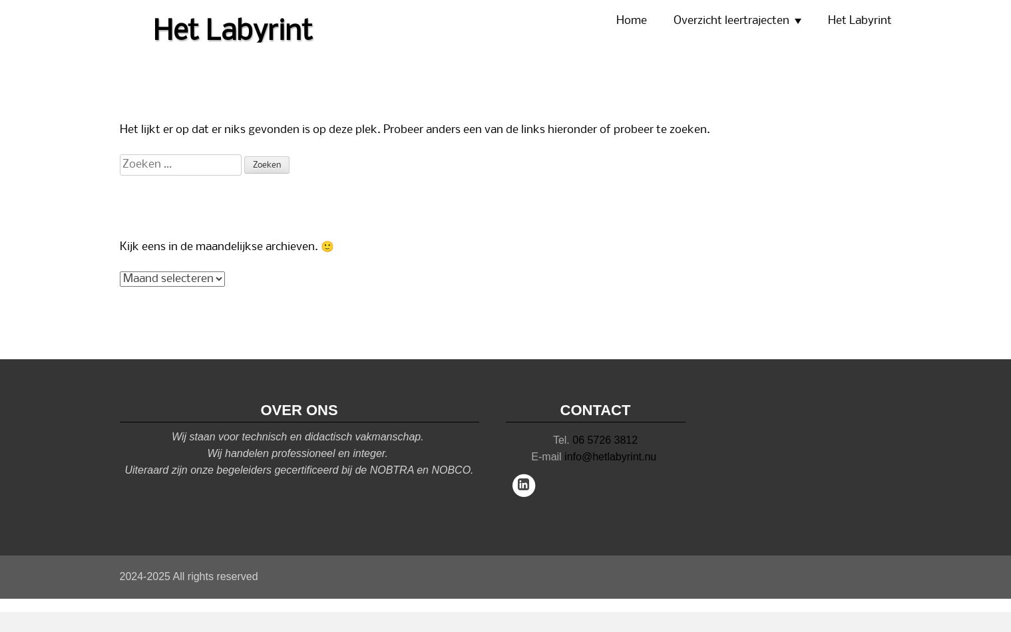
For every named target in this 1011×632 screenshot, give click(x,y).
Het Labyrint (860, 21)
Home (631, 21)
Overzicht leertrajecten (731, 21)
